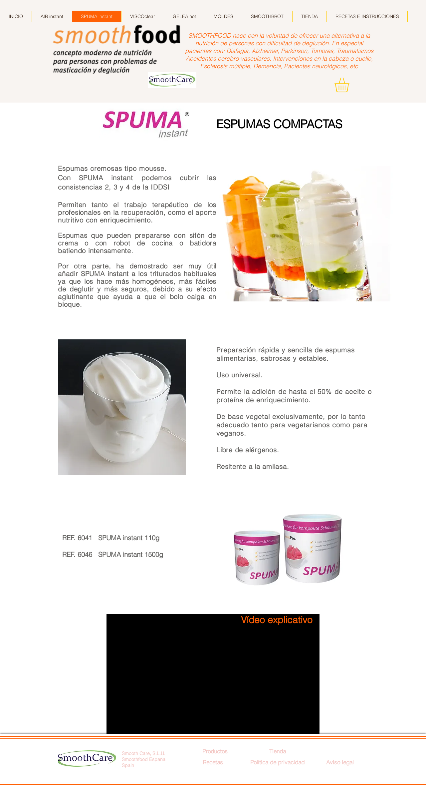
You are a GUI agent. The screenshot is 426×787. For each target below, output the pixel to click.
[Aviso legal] (339, 762)
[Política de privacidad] (277, 762)
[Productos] (215, 751)
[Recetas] (213, 762)
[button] (350, 85)
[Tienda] (277, 751)
